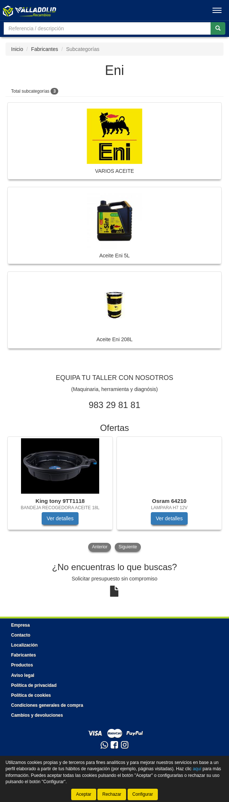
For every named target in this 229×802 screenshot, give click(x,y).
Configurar (142, 794)
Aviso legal (22, 675)
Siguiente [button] (127, 546)
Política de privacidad (33, 685)
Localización (24, 645)
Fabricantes (44, 49)
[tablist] (114, 494)
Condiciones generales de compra (47, 705)
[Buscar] (218, 28)
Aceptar (83, 794)
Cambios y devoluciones (37, 715)
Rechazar (111, 794)
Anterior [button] (99, 546)
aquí (197, 768)
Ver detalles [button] (59, 518)
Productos (22, 665)
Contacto (20, 635)
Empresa (20, 625)
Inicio (17, 49)
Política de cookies (31, 695)
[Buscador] (107, 28)
